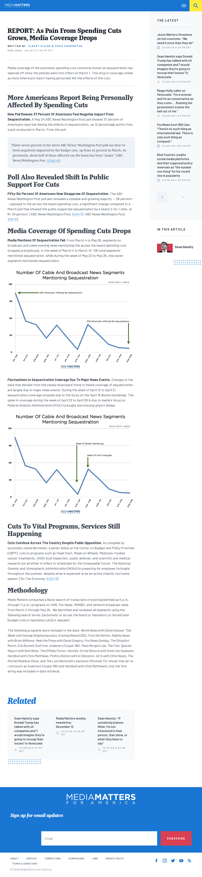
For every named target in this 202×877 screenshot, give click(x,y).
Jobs (95, 858)
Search (196, 6)
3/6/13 (12, 219)
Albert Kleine (39, 46)
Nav (181, 6)
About (14, 858)
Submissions (76, 858)
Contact (31, 858)
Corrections (53, 858)
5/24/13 (53, 160)
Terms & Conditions (24, 863)
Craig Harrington (68, 46)
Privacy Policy (114, 858)
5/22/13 (51, 578)
